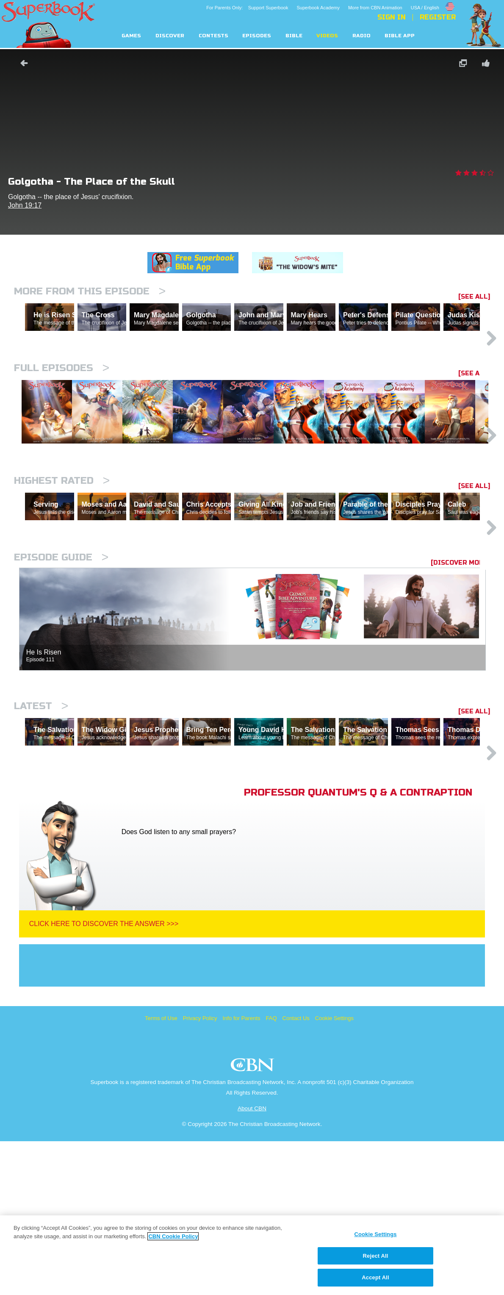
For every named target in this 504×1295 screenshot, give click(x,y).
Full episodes (61, 404)
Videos (327, 36)
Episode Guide (61, 674)
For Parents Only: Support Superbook (247, 7)
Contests (213, 36)
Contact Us (296, 1172)
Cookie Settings (334, 1172)
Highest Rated (62, 560)
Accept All (375, 1277)
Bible (293, 36)
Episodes (256, 36)
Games (131, 36)
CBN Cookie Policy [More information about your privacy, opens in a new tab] (173, 1236)
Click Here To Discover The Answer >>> (104, 1077)
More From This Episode (90, 291)
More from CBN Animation (375, 7)
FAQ (271, 1172)
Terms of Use (161, 1172)
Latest (41, 823)
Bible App (400, 36)
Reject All (375, 1256)
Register (438, 17)
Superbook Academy (318, 7)
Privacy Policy (200, 1172)
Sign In (391, 17)
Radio (361, 36)
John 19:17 (25, 205)
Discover (169, 36)
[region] (252, 1255)
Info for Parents (241, 1172)
